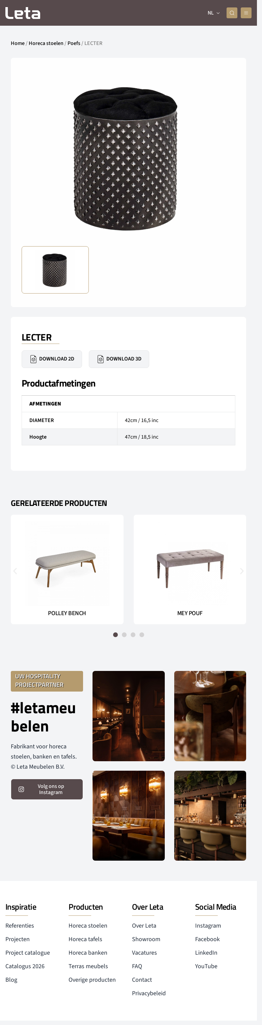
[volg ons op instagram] (47, 789)
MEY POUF (190, 613)
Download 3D (119, 359)
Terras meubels (88, 966)
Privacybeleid (149, 993)
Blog (11, 980)
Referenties (19, 926)
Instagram (208, 926)
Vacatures (144, 953)
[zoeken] (232, 13)
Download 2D (51, 359)
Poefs (74, 43)
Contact (142, 980)
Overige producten (92, 980)
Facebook (207, 939)
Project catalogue (27, 953)
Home (18, 43)
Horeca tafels (85, 939)
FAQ (137, 966)
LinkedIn (206, 953)
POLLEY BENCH (67, 613)
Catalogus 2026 (25, 966)
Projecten (17, 939)
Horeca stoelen (46, 43)
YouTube (206, 966)
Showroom (146, 939)
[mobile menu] (246, 13)
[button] (15, 571)
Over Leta (144, 926)
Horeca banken (88, 953)
